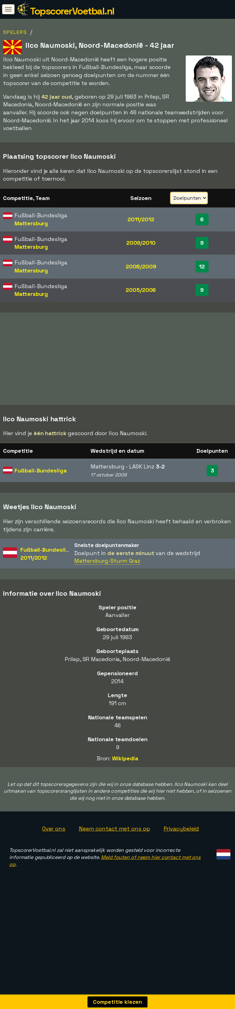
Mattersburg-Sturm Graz (107, 588)
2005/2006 (141, 289)
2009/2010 (141, 242)
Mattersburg (31, 223)
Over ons (53, 856)
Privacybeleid (181, 856)
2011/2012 (141, 219)
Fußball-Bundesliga (40, 498)
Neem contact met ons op (114, 856)
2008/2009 (141, 266)
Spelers (15, 32)
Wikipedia (125, 786)
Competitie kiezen (117, 1001)
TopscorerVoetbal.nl (72, 11)
